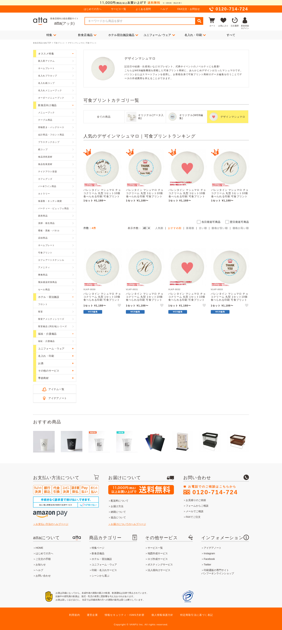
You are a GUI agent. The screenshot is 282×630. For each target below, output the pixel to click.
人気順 (159, 228)
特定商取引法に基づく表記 (196, 614)
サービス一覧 (118, 9)
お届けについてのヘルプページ (128, 524)
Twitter (207, 564)
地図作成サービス (158, 553)
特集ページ (98, 547)
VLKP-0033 (217, 289)
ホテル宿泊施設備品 (123, 35)
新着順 (190, 228)
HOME (39, 547)
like (120, 306)
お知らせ (41, 564)
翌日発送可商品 (239, 221)
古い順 (203, 228)
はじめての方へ (92, 9)
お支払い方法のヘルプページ (52, 524)
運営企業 (92, 614)
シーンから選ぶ (100, 575)
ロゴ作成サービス (158, 559)
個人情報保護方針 (162, 614)
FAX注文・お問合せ (188, 9)
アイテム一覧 (56, 389)
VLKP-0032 (174, 289)
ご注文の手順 (43, 559)
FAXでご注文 (193, 516)
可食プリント (59, 43)
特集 (51, 35)
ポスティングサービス (160, 564)
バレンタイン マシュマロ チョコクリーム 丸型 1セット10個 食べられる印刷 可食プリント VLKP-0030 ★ (102, 194)
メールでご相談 (194, 511)
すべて (231, 35)
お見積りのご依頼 (196, 500)
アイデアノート (57, 398)
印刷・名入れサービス (104, 570)
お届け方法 (117, 506)
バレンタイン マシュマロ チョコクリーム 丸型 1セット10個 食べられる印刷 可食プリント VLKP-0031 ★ (230, 194)
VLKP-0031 (132, 289)
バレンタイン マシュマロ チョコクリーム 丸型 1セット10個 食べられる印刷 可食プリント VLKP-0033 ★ (144, 194)
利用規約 (74, 614)
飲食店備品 (87, 35)
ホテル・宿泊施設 (102, 559)
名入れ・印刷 (195, 35)
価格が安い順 (220, 228)
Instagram (209, 553)
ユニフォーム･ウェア (159, 35)
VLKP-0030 (89, 289)
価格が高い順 (241, 228)
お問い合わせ (43, 575)
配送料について (119, 500)
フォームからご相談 (197, 505)
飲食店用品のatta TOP (42, 43)
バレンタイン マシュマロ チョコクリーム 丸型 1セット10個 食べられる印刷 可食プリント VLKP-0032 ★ (187, 194)
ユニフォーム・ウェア (104, 564)
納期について (118, 511)
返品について (118, 517)
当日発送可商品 (210, 221)
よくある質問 (143, 9)
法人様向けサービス (159, 570)
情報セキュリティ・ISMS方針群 (124, 614)
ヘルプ (164, 9)
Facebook (209, 559)
